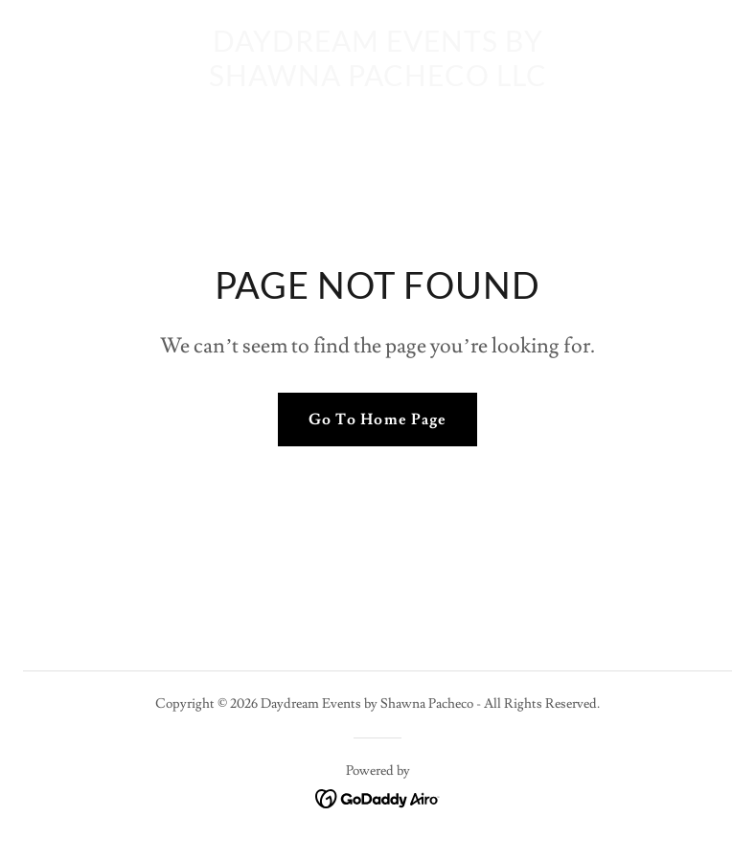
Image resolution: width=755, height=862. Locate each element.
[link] (378, 81)
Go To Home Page (377, 419)
